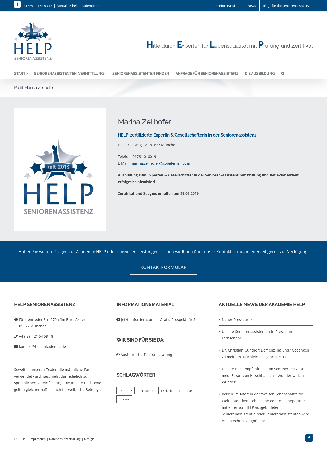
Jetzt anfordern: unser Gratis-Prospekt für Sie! (158, 319)
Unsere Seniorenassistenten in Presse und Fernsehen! (258, 335)
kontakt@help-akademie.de (78, 5)
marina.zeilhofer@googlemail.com (160, 163)
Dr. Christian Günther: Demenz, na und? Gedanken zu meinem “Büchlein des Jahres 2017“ (265, 353)
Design (89, 439)
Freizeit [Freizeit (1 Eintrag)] (166, 391)
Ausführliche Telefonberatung (144, 354)
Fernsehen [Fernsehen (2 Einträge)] (146, 391)
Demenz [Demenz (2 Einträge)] (125, 391)
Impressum (38, 439)
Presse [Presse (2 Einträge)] (124, 399)
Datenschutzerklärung (65, 439)
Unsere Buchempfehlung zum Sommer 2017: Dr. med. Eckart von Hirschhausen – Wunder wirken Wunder (263, 375)
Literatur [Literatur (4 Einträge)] (185, 391)
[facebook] (17, 4)
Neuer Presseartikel (238, 319)
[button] (282, 73)
